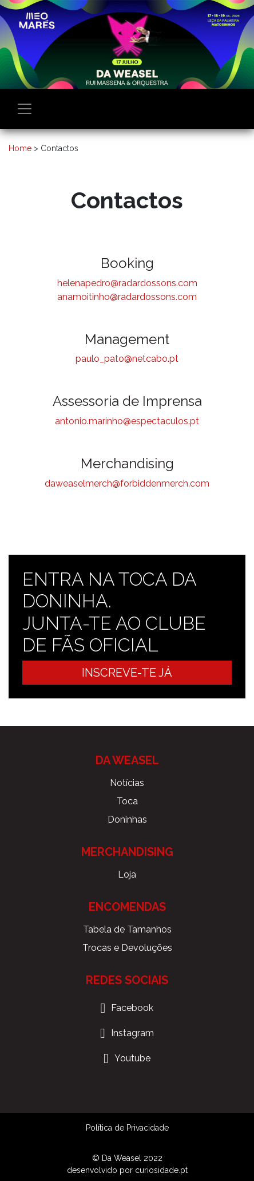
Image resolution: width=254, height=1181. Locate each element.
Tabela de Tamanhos (127, 929)
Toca (127, 801)
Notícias (127, 782)
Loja (127, 874)
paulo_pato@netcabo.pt (127, 358)
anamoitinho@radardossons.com (127, 296)
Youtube (132, 1058)
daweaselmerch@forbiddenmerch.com (127, 483)
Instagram (132, 1033)
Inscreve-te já (127, 673)
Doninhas (127, 819)
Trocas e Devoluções (127, 947)
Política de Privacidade (127, 1127)
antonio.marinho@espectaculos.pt (127, 421)
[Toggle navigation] (24, 109)
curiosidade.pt (161, 1170)
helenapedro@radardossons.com (127, 283)
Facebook (132, 1007)
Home (20, 148)
